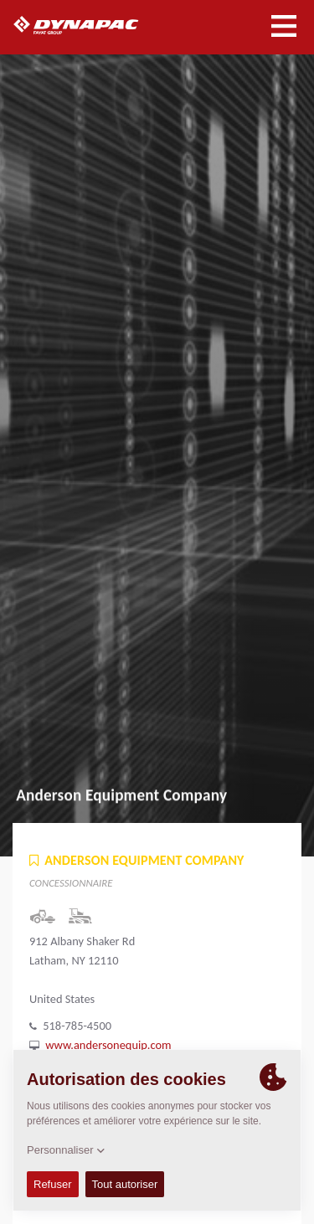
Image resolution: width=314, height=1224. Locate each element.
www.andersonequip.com (108, 1044)
